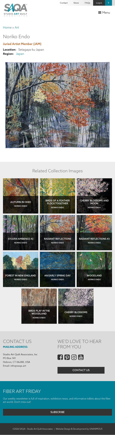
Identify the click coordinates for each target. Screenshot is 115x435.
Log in (99, 2)
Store (76, 2)
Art (17, 27)
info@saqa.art (18, 366)
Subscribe (57, 412)
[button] (57, 149)
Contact (64, 2)
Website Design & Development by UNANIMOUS (79, 429)
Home (7, 27)
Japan (20, 54)
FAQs (87, 2)
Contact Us (81, 370)
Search (108, 3)
